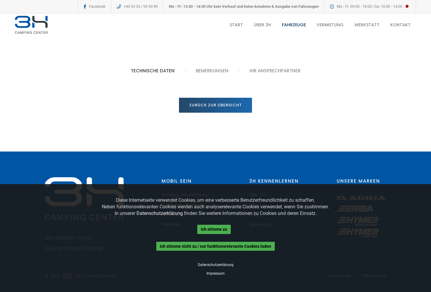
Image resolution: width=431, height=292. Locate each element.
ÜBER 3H (262, 25)
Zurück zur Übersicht (215, 105)
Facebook (97, 6)
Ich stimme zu (214, 229)
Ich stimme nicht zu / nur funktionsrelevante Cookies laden (215, 246)
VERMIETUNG (330, 25)
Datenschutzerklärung (159, 213)
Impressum (216, 273)
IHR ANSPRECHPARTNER (275, 71)
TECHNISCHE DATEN (152, 71)
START (236, 25)
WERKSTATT (367, 25)
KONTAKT (400, 25)
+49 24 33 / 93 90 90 (141, 6)
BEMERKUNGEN (212, 71)
